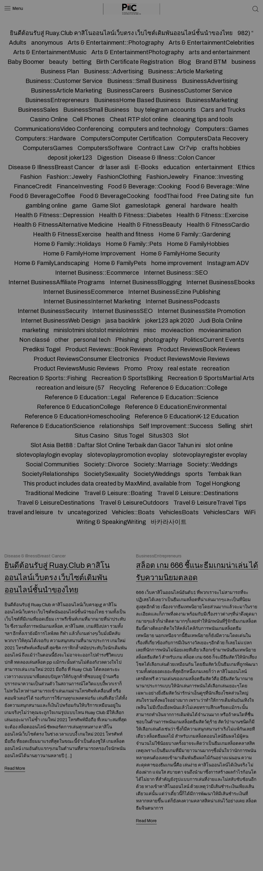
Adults (17, 42)
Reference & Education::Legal (85, 397)
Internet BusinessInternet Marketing (92, 301)
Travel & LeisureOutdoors (134, 502)
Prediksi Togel (42, 349)
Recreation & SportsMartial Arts (210, 378)
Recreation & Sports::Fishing (48, 378)
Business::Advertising (113, 71)
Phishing (127, 339)
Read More (15, 767)
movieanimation (220, 330)
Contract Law (155, 148)
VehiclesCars (221, 512)
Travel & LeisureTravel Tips (209, 502)
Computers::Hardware (45, 138)
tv (60, 512)
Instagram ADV (228, 263)
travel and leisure (30, 512)
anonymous (47, 42)
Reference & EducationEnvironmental (175, 406)
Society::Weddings (212, 464)
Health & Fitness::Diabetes (135, 215)
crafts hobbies (221, 148)
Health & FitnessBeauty (150, 224)
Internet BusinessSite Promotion (201, 311)
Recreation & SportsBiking (127, 378)
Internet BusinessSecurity (52, 311)
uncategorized (87, 512)
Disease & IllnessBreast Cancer (51, 167)
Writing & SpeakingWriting (111, 521)
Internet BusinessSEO (122, 311)
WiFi (250, 512)
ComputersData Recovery (212, 138)
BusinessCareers (130, 90)
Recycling (122, 387)
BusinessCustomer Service (195, 90)
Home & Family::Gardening (194, 234)
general (175, 205)
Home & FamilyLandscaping (51, 263)
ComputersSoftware (105, 148)
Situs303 (161, 435)
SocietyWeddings (157, 474)
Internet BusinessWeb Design (60, 320)
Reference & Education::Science (174, 397)
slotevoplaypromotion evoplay (127, 454)
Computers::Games (222, 128)
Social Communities (52, 464)
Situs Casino (92, 435)
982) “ (245, 33)
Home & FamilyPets (120, 263)
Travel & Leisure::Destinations (197, 493)
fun (249, 196)
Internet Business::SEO (176, 272)
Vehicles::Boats (133, 512)
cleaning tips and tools (203, 119)
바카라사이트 (169, 521)
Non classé (34, 339)
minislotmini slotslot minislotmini (96, 330)
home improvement (176, 263)
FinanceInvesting (80, 186)
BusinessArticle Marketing (66, 90)
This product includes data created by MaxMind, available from (107, 483)
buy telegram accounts (165, 109)
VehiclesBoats (179, 512)
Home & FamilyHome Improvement (89, 253)
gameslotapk (143, 205)
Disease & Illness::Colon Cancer (171, 157)
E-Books (146, 167)
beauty (58, 61)
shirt (247, 426)
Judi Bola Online (220, 320)
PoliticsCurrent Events (213, 339)
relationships (116, 426)
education (176, 167)
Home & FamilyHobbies (198, 244)
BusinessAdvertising (210, 81)
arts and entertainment (219, 52)
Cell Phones (88, 119)
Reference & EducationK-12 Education (186, 416)
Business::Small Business (142, 81)
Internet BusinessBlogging (146, 282)
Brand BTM (211, 61)
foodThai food (173, 196)
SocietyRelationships (50, 474)
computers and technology (154, 128)
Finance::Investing (218, 176)
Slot (183, 435)
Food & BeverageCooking (114, 196)
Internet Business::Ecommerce (97, 272)
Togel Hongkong (218, 483)
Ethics (246, 167)
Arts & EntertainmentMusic (50, 52)
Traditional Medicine (52, 493)
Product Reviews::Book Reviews (108, 349)
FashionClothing (119, 176)
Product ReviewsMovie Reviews (187, 359)
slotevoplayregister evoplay (210, 454)
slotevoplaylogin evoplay (49, 454)
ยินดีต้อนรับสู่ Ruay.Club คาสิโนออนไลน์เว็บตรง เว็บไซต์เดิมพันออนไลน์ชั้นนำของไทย (121, 33)
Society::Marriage (158, 464)
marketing (35, 330)
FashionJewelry (167, 176)
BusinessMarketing (211, 100)
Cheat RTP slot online (139, 119)
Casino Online (49, 119)
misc (149, 330)
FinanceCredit (33, 186)
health (229, 205)
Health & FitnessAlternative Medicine (63, 224)
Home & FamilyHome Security (180, 253)
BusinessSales (38, 109)
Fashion (31, 176)
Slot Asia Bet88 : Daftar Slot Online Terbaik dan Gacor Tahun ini (116, 445)
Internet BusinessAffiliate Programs (56, 282)
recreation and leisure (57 (70, 387)
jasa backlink (122, 320)
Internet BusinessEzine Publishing (174, 291)
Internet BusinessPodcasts (183, 301)
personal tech (92, 339)
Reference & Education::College (183, 387)
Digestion (110, 157)
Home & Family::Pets (134, 244)
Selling (227, 426)
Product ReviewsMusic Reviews (76, 368)
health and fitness (130, 234)
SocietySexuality (106, 474)
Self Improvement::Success (176, 426)
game (79, 205)
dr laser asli (114, 167)
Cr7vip (188, 148)
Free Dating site (218, 196)
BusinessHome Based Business (137, 100)
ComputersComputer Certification (126, 138)
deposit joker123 (70, 157)
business (244, 61)
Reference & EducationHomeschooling (77, 416)
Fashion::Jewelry (69, 176)
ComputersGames (48, 148)
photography (160, 339)
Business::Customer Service (63, 81)
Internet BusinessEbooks (220, 282)
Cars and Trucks (223, 109)
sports (194, 474)
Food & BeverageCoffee (42, 196)
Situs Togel (129, 435)
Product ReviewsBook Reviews (198, 349)
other (62, 339)
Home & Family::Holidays (67, 244)
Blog (184, 61)
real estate (182, 368)
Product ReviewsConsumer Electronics (86, 359)
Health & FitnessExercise (67, 234)
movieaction (177, 330)
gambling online (46, 205)
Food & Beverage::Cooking (144, 186)
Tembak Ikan (224, 474)
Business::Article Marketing (185, 71)
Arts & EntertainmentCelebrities (211, 42)
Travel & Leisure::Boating (118, 493)
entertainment (214, 167)
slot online (219, 445)
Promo (133, 368)
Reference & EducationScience (52, 426)
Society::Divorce (106, 464)
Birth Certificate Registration (134, 61)
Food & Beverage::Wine (217, 186)
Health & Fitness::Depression (54, 215)
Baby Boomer (25, 61)
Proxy (155, 368)
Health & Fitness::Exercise (212, 215)
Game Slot (106, 205)
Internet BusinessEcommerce (83, 291)
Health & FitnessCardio (218, 224)
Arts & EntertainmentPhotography (137, 52)
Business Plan (59, 71)
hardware (203, 205)
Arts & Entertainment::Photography (116, 42)
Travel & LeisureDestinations (56, 502)
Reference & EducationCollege (78, 406)
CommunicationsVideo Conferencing (64, 128)
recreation (215, 368)
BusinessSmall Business (96, 109)
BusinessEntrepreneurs (57, 100)
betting (81, 61)
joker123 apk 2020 (169, 320)
